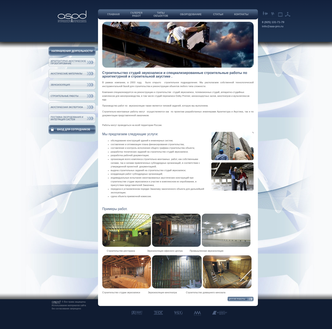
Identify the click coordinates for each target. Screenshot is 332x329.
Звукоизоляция (60, 85)
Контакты (241, 14)
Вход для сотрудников (73, 129)
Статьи (218, 14)
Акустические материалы (66, 73)
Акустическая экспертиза (67, 107)
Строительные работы (65, 96)
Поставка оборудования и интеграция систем (67, 118)
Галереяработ (136, 14)
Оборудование (191, 14)
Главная (113, 14)
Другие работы (237, 299)
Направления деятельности (72, 51)
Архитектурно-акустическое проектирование (68, 62)
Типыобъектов (161, 14)
